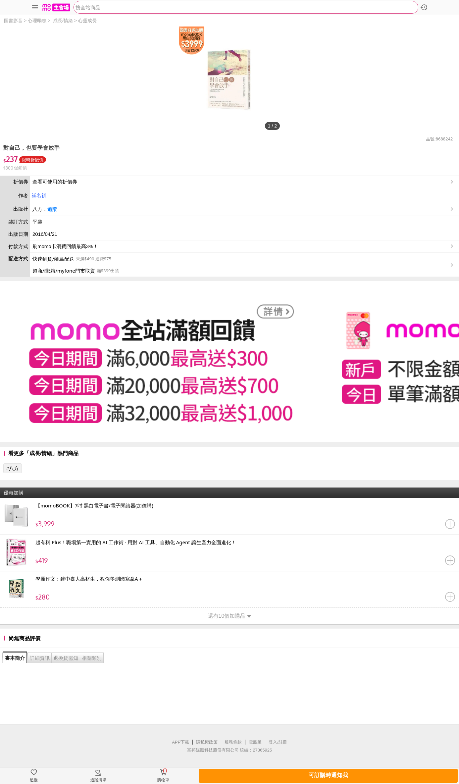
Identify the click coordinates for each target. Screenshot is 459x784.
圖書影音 (13, 20)
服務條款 (233, 742)
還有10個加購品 (229, 616)
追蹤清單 (98, 780)
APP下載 (180, 742)
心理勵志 (37, 20)
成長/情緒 (63, 20)
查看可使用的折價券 (243, 182)
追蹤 (52, 209)
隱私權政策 (207, 742)
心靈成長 (87, 20)
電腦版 (255, 742)
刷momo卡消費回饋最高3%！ (65, 246)
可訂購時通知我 (328, 775)
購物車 (163, 780)
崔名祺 (38, 195)
